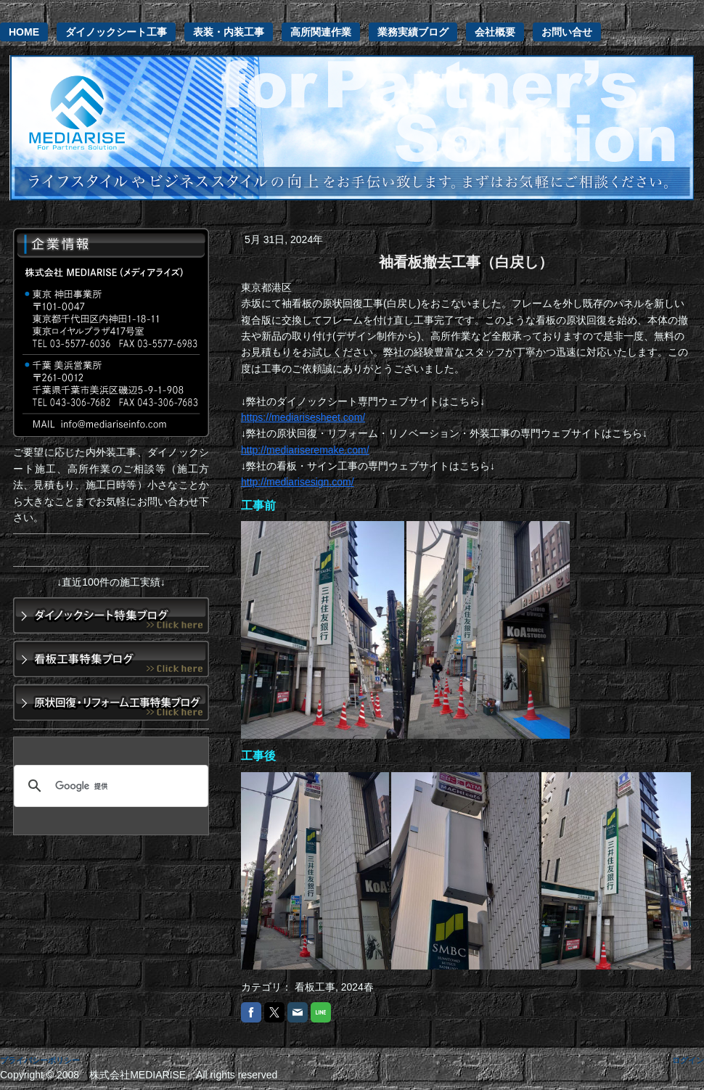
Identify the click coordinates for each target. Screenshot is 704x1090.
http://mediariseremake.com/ (305, 450)
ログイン (688, 1060)
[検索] (109, 786)
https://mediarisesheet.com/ (303, 417)
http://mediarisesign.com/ (297, 482)
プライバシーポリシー (40, 1060)
